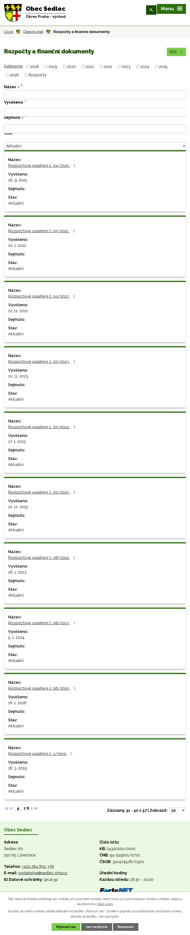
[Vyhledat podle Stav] (95, 146)
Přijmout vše (66, 927)
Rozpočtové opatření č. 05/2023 (42, 361)
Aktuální (15, 203)
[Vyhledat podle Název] (95, 94)
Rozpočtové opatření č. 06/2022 (42, 557)
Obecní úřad (33, 32)
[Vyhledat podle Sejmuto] (95, 129)
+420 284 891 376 (38, 866)
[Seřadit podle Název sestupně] (22, 86)
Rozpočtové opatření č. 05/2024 (42, 427)
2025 (163, 66)
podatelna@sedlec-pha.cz (42, 873)
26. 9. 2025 (17, 180)
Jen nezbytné (96, 927)
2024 (144, 66)
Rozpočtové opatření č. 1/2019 (41, 753)
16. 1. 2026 (17, 702)
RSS (176, 52)
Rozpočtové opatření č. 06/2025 (42, 688)
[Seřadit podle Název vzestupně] (22, 85)
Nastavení (126, 927)
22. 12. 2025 (18, 506)
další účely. (105, 904)
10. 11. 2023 (18, 376)
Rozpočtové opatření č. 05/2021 (42, 231)
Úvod (8, 32)
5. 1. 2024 (16, 637)
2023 (126, 66)
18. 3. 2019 (17, 768)
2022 (108, 66)
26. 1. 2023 (17, 572)
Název (12, 86)
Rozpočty (37, 75)
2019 (53, 66)
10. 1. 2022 (17, 245)
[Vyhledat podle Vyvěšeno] (95, 112)
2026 (14, 75)
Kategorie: (13, 66)
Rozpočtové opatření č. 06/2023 (42, 623)
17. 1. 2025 (17, 441)
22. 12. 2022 (18, 310)
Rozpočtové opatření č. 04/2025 (42, 165)
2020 (71, 66)
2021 (90, 66)
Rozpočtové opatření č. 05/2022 (42, 296)
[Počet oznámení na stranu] (177, 810)
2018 (34, 66)
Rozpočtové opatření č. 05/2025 (42, 492)
